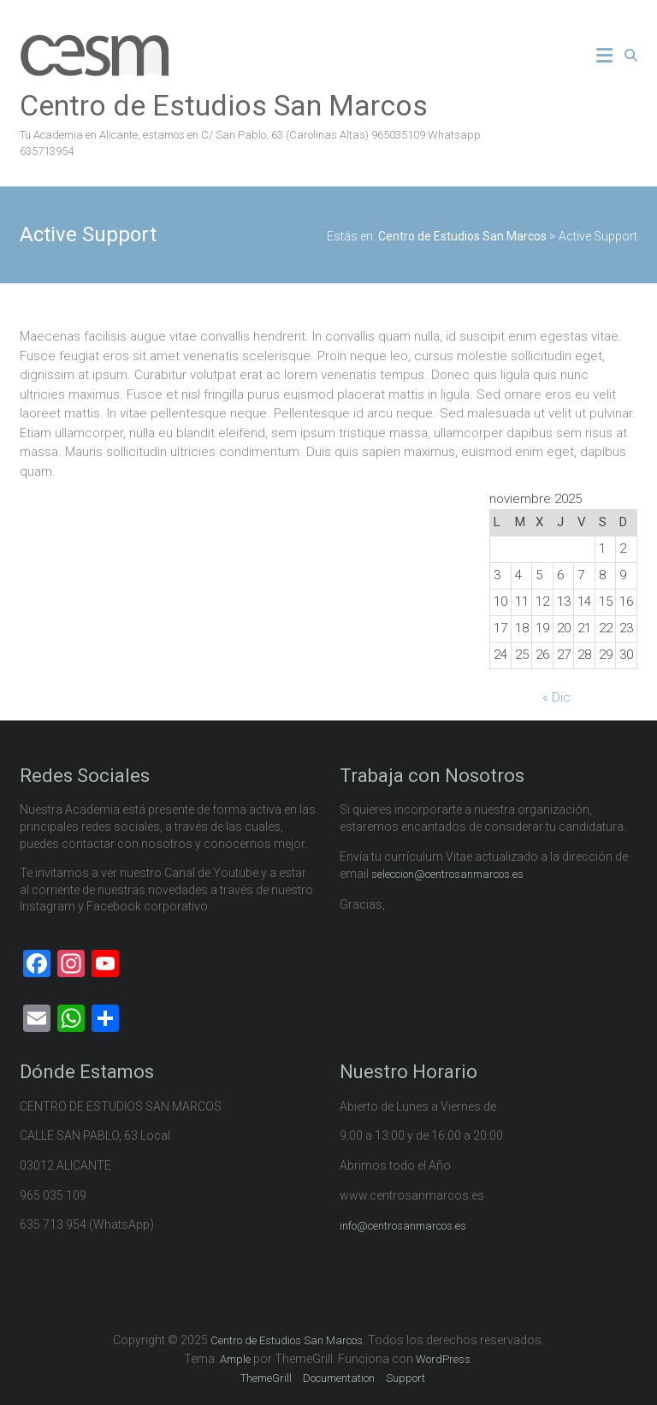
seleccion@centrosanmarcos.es (447, 874)
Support (405, 1378)
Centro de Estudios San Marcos (224, 105)
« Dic (556, 697)
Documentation (339, 1378)
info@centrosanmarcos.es (403, 1225)
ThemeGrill (266, 1378)
